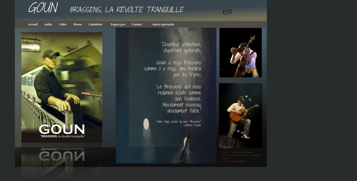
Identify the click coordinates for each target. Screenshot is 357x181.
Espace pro (120, 24)
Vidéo (65, 24)
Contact (141, 24)
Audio (50, 24)
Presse (80, 24)
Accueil (35, 24)
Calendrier (98, 24)
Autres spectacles (166, 24)
